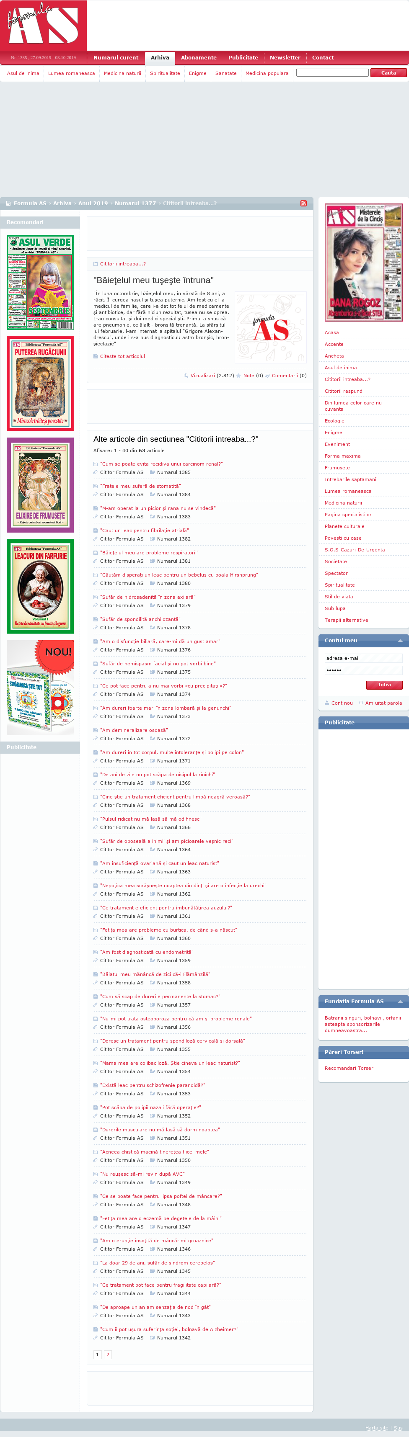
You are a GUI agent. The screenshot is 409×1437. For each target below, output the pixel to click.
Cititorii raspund (343, 391)
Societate (336, 561)
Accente (334, 344)
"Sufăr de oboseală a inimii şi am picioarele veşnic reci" (166, 841)
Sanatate (226, 73)
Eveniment (337, 444)
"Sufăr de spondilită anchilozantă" (140, 619)
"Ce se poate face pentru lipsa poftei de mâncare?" (161, 1196)
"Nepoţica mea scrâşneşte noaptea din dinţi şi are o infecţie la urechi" (183, 885)
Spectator (336, 573)
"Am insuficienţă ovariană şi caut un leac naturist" (159, 863)
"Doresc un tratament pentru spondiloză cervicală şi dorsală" (172, 1040)
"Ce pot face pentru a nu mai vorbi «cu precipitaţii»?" (163, 685)
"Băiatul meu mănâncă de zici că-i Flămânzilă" (155, 974)
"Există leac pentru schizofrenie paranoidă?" (152, 1085)
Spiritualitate (165, 73)
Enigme (198, 73)
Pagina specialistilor (348, 514)
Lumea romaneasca (71, 73)
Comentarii (289, 375)
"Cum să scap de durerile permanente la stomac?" (160, 996)
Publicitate (243, 57)
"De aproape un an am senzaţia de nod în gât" (155, 1307)
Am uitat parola (383, 703)
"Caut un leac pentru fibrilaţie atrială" (144, 530)
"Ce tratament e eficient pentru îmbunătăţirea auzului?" (166, 907)
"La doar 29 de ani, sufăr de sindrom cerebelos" (157, 1262)
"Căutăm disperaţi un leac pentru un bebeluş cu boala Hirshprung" (179, 574)
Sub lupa (335, 608)
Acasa (332, 332)
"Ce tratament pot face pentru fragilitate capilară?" (160, 1285)
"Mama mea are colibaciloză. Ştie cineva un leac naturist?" (170, 1063)
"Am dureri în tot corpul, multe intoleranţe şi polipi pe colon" (172, 752)
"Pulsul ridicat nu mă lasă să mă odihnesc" (151, 819)
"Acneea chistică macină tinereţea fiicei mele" (154, 1151)
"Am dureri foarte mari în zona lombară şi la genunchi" (165, 708)
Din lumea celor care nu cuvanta (353, 406)
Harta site (376, 1427)
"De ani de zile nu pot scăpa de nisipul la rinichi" (157, 774)
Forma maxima (343, 455)
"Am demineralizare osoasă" (134, 730)
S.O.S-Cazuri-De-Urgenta (355, 549)
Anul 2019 (93, 203)
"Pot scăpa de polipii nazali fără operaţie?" (150, 1107)
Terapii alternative (346, 620)
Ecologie (334, 420)
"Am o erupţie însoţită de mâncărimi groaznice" (156, 1240)
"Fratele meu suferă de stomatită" (140, 486)
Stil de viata (339, 596)
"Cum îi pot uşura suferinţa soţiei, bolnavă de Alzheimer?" (169, 1329)
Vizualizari (212, 375)
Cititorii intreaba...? (123, 263)
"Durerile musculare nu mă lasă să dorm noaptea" (160, 1129)
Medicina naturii (122, 73)
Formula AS (30, 203)
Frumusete (337, 467)
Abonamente (199, 57)
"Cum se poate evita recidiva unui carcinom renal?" (161, 463)
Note (253, 375)
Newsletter (285, 57)
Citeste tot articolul (122, 356)
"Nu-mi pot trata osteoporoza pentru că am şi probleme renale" (176, 1018)
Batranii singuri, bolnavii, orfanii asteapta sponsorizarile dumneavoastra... (363, 1024)
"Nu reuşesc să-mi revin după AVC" (142, 1174)
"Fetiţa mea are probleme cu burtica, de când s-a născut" (168, 929)
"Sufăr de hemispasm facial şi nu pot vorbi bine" (158, 663)
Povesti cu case (343, 538)
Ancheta (334, 355)
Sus (398, 1427)
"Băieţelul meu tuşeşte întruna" (153, 280)
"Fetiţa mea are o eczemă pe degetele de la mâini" (161, 1218)
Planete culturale (345, 526)
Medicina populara (267, 73)
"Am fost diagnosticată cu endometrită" (147, 952)
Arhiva (160, 57)
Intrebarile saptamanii (351, 479)
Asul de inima (23, 73)
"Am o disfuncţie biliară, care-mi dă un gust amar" (160, 641)
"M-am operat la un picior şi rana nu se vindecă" (158, 508)
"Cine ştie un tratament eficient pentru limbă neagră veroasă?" (175, 796)
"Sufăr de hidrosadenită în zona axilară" (148, 597)
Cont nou (342, 703)
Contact (323, 57)
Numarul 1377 (135, 203)
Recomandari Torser (349, 1068)
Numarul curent (115, 57)
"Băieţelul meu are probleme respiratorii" (149, 552)
